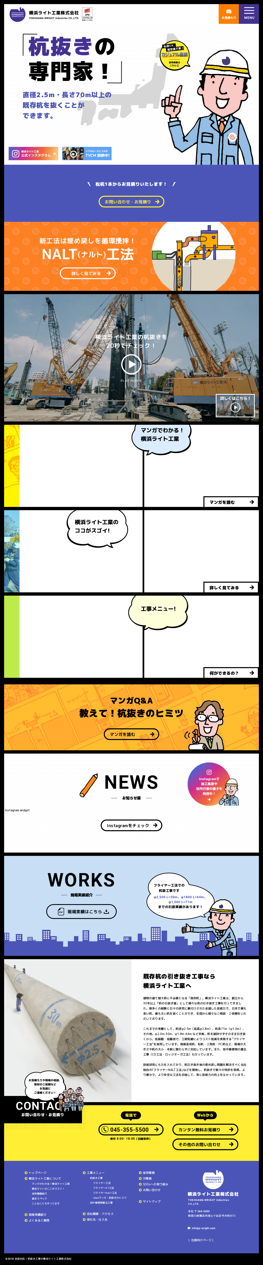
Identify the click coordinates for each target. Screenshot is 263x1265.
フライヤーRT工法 (103, 1188)
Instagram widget (17, 810)
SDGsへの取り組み (155, 1184)
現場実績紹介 (37, 1215)
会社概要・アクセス (100, 1214)
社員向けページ (201, 1240)
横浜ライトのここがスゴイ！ (48, 1188)
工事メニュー (96, 1173)
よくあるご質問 (39, 1220)
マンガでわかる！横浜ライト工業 (51, 1184)
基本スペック (39, 1198)
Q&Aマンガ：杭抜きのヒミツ (110, 1197)
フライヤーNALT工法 (105, 1193)
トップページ (37, 1173)
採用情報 (149, 1173)
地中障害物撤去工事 (101, 1202)
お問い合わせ (152, 1190)
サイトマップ (152, 1201)
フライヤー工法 (102, 1183)
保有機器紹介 (39, 1193)
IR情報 (147, 1178)
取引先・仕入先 (97, 1219)
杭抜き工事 (96, 1178)
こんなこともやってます (46, 1203)
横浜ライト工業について (45, 1178)
